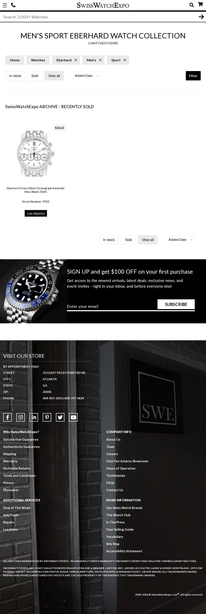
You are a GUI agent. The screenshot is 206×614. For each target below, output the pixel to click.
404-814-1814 (14, 5)
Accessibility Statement (124, 551)
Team (110, 447)
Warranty (10, 461)
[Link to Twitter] (60, 417)
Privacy (8, 483)
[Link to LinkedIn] (34, 417)
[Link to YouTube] (73, 417)
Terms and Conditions (19, 475)
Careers (112, 454)
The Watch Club (118, 515)
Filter (193, 76)
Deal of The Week (16, 508)
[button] (86, 75)
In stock (15, 76)
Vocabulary (114, 536)
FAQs (110, 483)
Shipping (9, 454)
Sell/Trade (11, 515)
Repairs (8, 522)
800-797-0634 (74, 398)
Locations (10, 529)
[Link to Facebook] (7, 417)
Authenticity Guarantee (21, 447)
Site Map (112, 544)
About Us (113, 439)
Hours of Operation (120, 468)
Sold (34, 76)
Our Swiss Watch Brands (124, 508)
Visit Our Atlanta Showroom (127, 461)
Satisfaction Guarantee (20, 439)
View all (54, 76)
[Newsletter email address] (131, 307)
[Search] (103, 17)
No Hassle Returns (16, 468)
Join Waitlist (36, 213)
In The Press (115, 522)
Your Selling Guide (120, 529)
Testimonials (115, 475)
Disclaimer (11, 490)
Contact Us (114, 490)
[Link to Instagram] (20, 417)
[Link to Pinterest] (47, 417)
